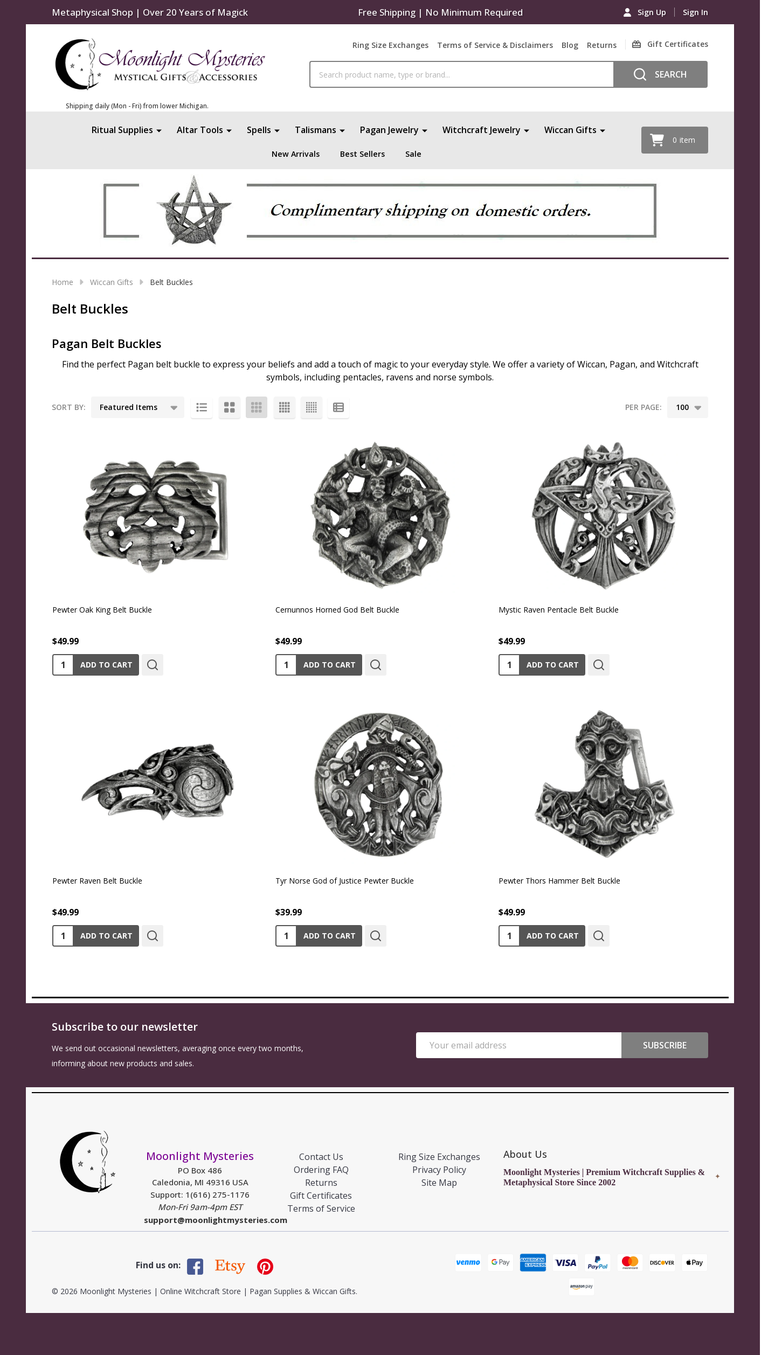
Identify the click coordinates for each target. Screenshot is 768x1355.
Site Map (439, 1183)
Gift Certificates (321, 1195)
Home (62, 282)
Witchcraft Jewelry (481, 130)
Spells (259, 130)
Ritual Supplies (122, 130)
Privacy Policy (439, 1170)
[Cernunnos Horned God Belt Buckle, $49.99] (380, 512)
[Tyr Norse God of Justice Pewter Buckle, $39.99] (380, 783)
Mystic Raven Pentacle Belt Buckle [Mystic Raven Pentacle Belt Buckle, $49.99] (559, 609)
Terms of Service (321, 1208)
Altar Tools (200, 130)
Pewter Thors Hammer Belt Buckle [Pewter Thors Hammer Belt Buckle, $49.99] (559, 880)
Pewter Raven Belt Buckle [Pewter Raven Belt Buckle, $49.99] (97, 880)
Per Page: (643, 407)
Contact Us (321, 1157)
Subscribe (665, 1045)
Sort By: (69, 407)
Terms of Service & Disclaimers (495, 45)
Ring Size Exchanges (390, 45)
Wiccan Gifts (570, 130)
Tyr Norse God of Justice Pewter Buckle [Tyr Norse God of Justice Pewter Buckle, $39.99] (344, 880)
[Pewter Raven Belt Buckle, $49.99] (156, 783)
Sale (417, 153)
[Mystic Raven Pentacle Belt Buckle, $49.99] (603, 512)
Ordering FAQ (321, 1170)
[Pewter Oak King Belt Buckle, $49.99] (156, 512)
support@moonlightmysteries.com (215, 1219)
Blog (570, 45)
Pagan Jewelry (389, 130)
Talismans (315, 130)
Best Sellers (364, 153)
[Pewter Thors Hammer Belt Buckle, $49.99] (603, 783)
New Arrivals (293, 153)
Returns (602, 45)
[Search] (660, 74)
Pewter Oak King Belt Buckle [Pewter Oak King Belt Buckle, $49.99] (102, 609)
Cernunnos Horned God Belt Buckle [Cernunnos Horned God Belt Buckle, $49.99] (337, 609)
